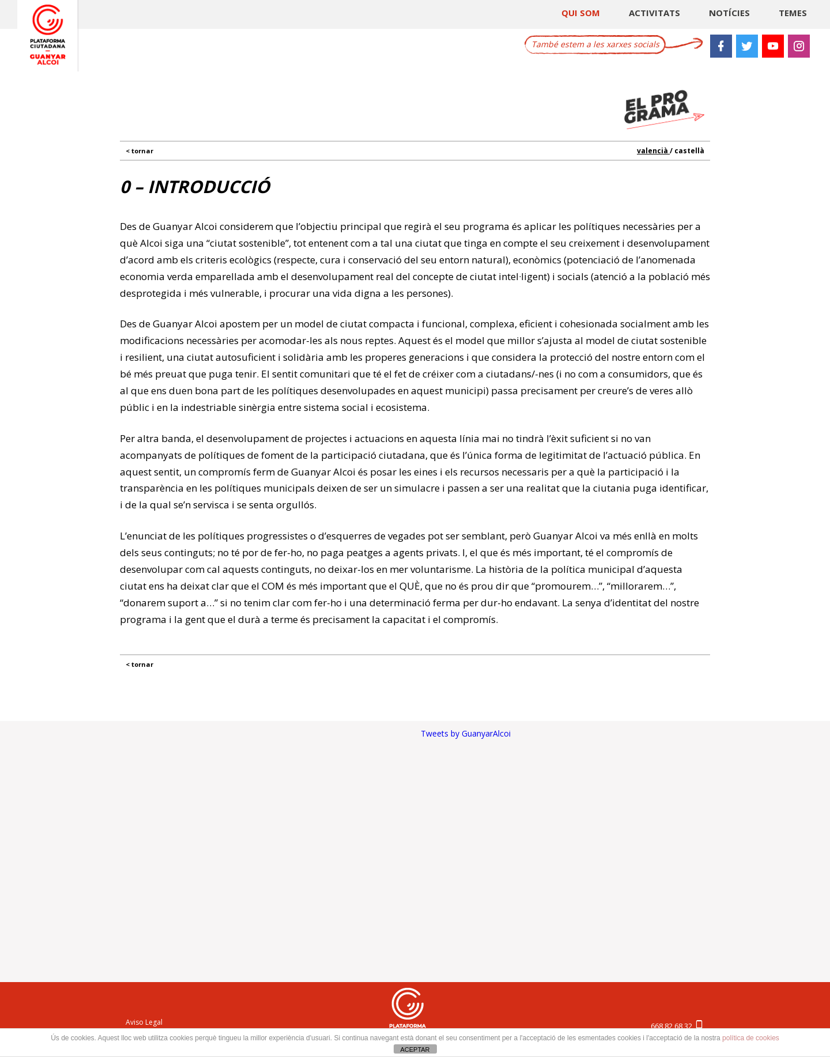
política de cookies (750, 1038)
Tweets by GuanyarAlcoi (466, 733)
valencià (653, 151)
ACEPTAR (414, 1049)
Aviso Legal (144, 1022)
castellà (689, 151)
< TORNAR (139, 150)
